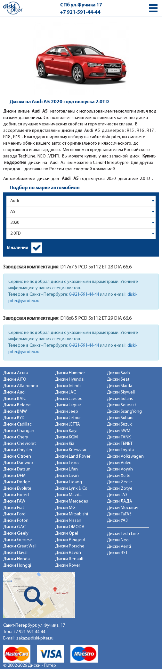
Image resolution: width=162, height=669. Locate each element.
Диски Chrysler (17, 450)
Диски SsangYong (124, 411)
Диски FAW (14, 501)
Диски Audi (14, 392)
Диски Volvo (119, 463)
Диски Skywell (121, 392)
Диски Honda (16, 559)
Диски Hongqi (17, 565)
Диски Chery (15, 437)
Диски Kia (64, 443)
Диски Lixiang (68, 482)
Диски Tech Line (123, 533)
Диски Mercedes (71, 501)
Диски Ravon (68, 552)
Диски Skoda (119, 386)
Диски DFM (14, 475)
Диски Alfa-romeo (20, 386)
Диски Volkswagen (125, 456)
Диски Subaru (120, 418)
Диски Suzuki (120, 424)
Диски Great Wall (19, 546)
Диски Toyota (120, 450)
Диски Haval (15, 552)
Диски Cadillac (17, 424)
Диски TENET (120, 443)
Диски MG (65, 507)
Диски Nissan (68, 520)
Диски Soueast (121, 405)
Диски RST (117, 553)
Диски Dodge (16, 482)
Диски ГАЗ (117, 495)
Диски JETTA (67, 424)
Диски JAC (65, 392)
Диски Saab (118, 373)
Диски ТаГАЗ (119, 514)
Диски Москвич (122, 507)
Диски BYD (14, 418)
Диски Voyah (120, 469)
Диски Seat (118, 379)
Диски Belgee (17, 405)
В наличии (17, 247)
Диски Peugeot (70, 540)
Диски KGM (66, 437)
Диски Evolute (17, 488)
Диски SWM (118, 430)
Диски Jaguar (68, 405)
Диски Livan (67, 475)
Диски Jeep (66, 411)
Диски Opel (66, 533)
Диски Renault (69, 559)
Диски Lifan (66, 469)
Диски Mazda (68, 495)
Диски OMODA (70, 527)
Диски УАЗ (117, 520)
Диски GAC (14, 527)
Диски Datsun (16, 469)
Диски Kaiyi (66, 430)
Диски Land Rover (72, 456)
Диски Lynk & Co (71, 488)
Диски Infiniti (68, 386)
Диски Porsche (70, 546)
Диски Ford (14, 514)
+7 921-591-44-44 (80, 12)
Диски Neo (118, 540)
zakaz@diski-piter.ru (34, 638)
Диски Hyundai (70, 379)
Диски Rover (67, 565)
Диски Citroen (17, 456)
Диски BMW (15, 411)
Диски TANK (119, 437)
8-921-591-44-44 (84, 294)
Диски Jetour (68, 418)
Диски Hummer (70, 373)
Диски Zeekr (119, 482)
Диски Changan (18, 430)
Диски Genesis (18, 540)
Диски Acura (15, 373)
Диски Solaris (120, 398)
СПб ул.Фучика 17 (81, 5)
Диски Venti (119, 546)
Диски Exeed (16, 495)
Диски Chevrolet (19, 443)
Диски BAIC (14, 398)
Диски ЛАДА (119, 501)
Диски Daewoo (18, 463)
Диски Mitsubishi (71, 514)
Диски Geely (15, 533)
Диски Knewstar (70, 450)
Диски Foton (15, 520)
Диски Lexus (67, 463)
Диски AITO (14, 379)
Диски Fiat (13, 507)
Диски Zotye (120, 488)
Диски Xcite (119, 475)
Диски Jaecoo (69, 398)
